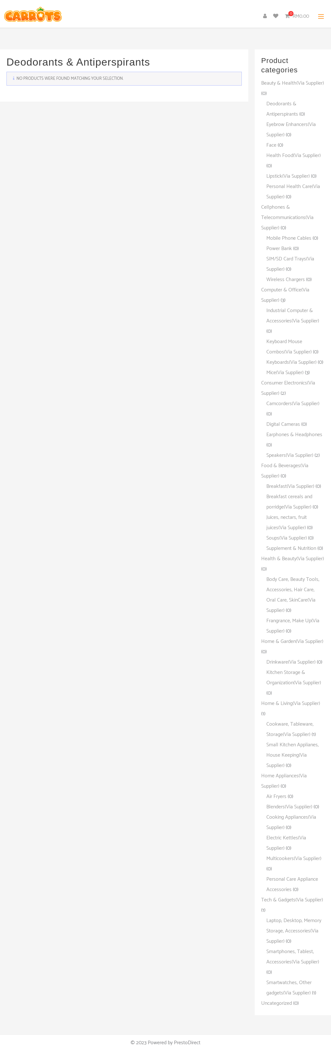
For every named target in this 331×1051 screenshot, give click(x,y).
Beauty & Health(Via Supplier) (292, 83)
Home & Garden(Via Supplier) (292, 641)
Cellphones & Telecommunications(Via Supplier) (287, 217)
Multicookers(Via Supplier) (293, 858)
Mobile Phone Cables (288, 238)
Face (271, 145)
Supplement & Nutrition (291, 548)
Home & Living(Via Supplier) (290, 703)
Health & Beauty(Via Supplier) (292, 558)
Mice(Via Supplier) (285, 372)
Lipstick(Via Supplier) (288, 176)
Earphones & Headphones (294, 434)
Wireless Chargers (285, 279)
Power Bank (279, 248)
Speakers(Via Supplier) (289, 455)
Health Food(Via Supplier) (293, 155)
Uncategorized (276, 1003)
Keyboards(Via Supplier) (291, 362)
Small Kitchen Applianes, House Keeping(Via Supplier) (292, 755)
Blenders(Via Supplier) (289, 807)
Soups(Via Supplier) (286, 538)
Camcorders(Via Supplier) (292, 403)
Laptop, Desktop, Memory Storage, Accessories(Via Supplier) (293, 931)
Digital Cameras (283, 424)
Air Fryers (276, 796)
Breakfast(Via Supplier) (290, 486)
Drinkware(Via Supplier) (290, 662)
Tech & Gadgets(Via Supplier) (292, 900)
